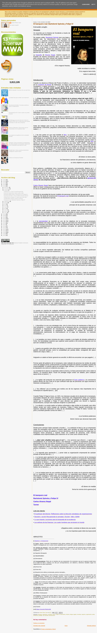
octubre (6, 190)
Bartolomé (45, 614)
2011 (4, 229)
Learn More (86, 4)
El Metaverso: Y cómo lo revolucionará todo (13, 191)
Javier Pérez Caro (16, 22)
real (43, 615)
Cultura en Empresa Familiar (16, 157)
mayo (5, 207)
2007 (4, 235)
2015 (4, 223)
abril (5, 208)
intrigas (71, 614)
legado (74, 614)
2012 (4, 227)
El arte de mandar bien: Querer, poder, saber (14, 193)
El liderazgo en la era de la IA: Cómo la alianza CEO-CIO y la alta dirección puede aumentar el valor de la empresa (19, 121)
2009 (4, 232)
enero (5, 212)
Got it (93, 4)
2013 (4, 226)
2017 (4, 220)
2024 (4, 183)
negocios (84, 614)
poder (93, 614)
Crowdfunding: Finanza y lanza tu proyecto (13, 198)
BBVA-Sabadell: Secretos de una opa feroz (19, 90)
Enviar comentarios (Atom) (48, 629)
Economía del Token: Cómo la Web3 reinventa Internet (16, 195)
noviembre (6, 188)
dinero (54, 614)
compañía (50, 614)
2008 (4, 233)
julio (5, 204)
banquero (40, 614)
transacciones (52, 615)
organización (89, 614)
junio (5, 205)
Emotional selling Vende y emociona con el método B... (16, 194)
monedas (79, 614)
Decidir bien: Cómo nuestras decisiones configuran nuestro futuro (19, 150)
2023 (4, 184)
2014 (4, 224)
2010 (4, 230)
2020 (4, 215)
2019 (4, 217)
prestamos (35, 615)
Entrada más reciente (39, 625)
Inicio (66, 625)
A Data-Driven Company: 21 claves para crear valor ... (16, 197)
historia (67, 614)
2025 (4, 181)
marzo (5, 209)
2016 (4, 221)
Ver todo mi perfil (14, 25)
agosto (6, 202)
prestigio (40, 615)
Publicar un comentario (38, 623)
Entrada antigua (91, 625)
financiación (62, 614)
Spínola (46, 615)
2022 (4, 186)
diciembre (6, 187)
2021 (4, 214)
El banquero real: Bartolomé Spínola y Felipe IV (14, 200)
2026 (4, 179)
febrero (6, 211)
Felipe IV (58, 614)
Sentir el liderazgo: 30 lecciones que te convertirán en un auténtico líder (18, 128)
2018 (4, 218)
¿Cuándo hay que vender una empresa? (19, 97)
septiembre (7, 201)
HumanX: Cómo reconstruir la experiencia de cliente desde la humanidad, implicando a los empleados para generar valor (19, 144)
